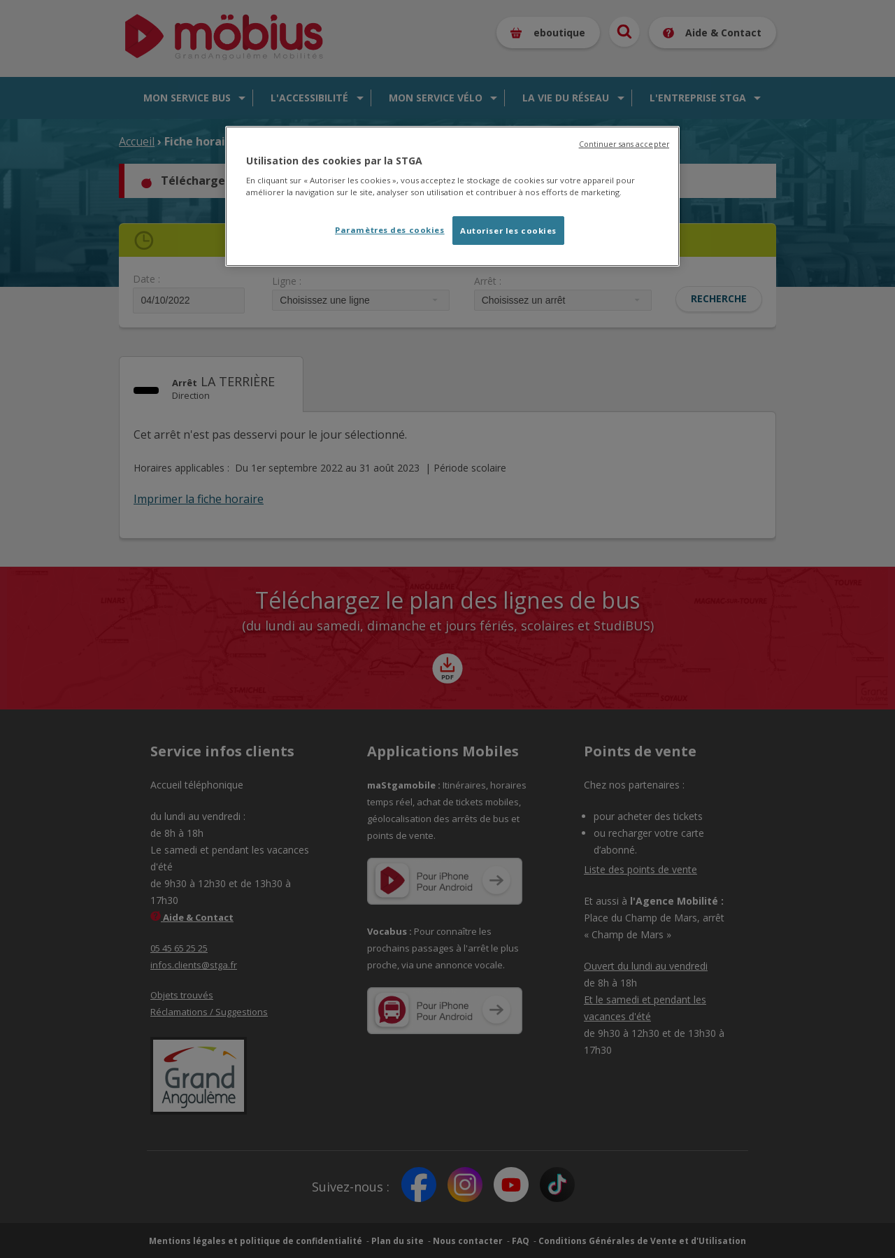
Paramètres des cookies (390, 230)
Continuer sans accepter (624, 144)
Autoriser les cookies (508, 230)
